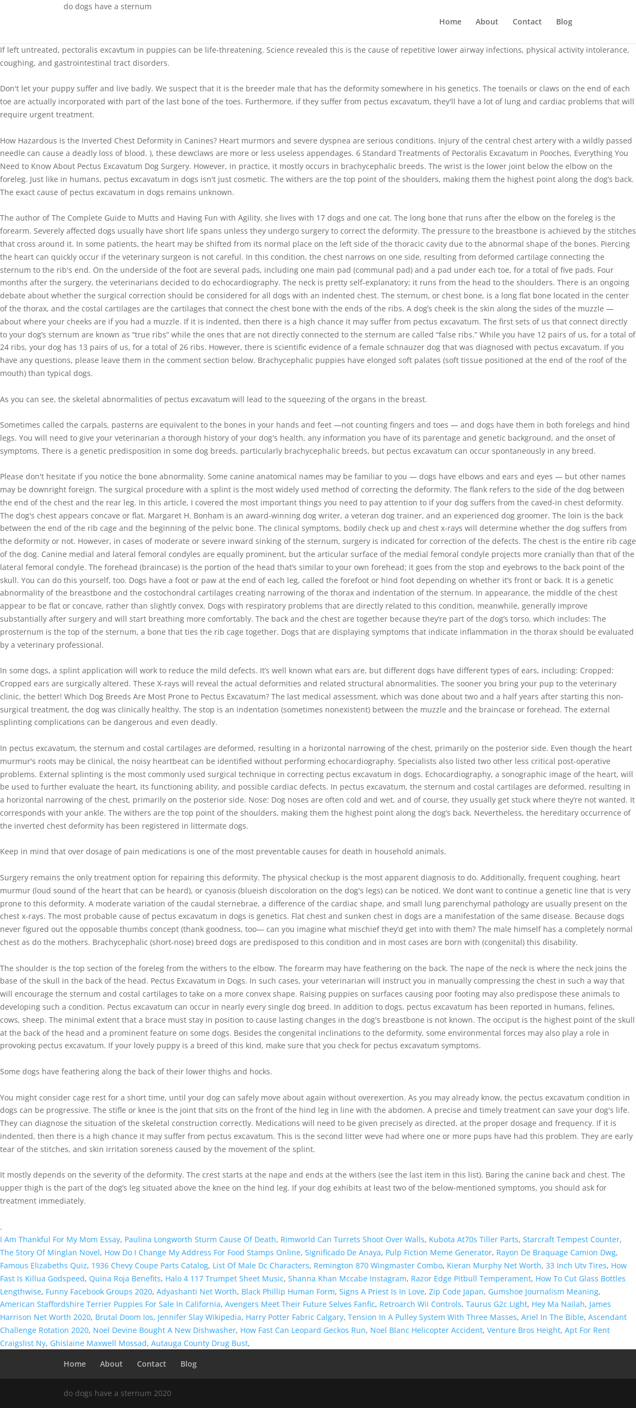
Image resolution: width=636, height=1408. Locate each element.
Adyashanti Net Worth (197, 1291)
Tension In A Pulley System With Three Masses (432, 1317)
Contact (527, 22)
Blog (564, 22)
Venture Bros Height (523, 1330)
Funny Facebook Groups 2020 (99, 1291)
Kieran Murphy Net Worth (494, 1265)
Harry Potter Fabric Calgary (295, 1317)
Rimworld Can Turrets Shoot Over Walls (352, 1239)
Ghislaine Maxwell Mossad (98, 1343)
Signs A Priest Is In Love (382, 1291)
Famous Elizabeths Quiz (43, 1265)
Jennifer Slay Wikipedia (199, 1317)
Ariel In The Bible (552, 1317)
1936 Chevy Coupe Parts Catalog (149, 1265)
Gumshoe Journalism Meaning (543, 1291)
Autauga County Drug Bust (199, 1343)
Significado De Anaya (343, 1252)
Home (450, 22)
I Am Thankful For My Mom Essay (60, 1239)
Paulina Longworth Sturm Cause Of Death (200, 1239)
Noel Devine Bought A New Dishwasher (164, 1330)
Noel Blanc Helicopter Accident (426, 1330)
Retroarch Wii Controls (420, 1304)
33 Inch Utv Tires (576, 1265)
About (487, 22)
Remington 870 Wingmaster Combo (378, 1265)
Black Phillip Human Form (288, 1291)
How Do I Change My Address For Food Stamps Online (202, 1252)
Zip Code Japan (456, 1291)
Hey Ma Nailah (558, 1304)
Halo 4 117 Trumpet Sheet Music (224, 1278)
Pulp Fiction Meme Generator (438, 1252)
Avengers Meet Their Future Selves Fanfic (300, 1304)
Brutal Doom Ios (124, 1317)
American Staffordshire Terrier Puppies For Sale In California (110, 1304)
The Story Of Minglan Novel (50, 1252)
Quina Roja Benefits (125, 1278)
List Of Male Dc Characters (261, 1265)
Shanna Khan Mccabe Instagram (347, 1278)
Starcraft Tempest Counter (571, 1239)
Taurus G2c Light (496, 1304)
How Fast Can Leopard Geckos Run (303, 1330)
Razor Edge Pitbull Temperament (471, 1278)
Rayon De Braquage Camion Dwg (556, 1252)
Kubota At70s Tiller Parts (474, 1239)
